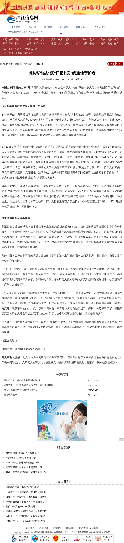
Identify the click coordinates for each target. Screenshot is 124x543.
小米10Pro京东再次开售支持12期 (22, 462)
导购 (11, 43)
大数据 (19, 53)
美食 (103, 39)
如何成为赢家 (10, 394)
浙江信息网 (20, 64)
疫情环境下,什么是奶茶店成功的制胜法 (25, 521)
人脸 (60, 43)
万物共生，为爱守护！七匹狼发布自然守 (26, 497)
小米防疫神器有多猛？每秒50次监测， (25, 501)
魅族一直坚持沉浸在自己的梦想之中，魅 (26, 472)
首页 (4, 39)
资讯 (11, 39)
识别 (67, 43)
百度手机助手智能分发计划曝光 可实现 (25, 516)
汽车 (53, 39)
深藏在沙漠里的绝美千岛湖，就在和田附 (26, 511)
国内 (17, 39)
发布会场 (28, 49)
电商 (110, 43)
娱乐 (29, 43)
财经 (5, 43)
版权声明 (83, 528)
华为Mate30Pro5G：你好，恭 (21, 457)
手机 (91, 43)
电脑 (85, 43)
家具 (60, 39)
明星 (35, 39)
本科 (42, 43)
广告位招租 (99, 27)
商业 (11, 53)
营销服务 (57, 528)
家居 (53, 43)
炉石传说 (64, 27)
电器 (67, 39)
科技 (29, 39)
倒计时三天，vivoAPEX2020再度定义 (22, 380)
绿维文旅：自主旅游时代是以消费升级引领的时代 (28, 385)
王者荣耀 (15, 27)
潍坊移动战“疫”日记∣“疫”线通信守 (22, 453)
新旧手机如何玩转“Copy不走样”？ (21, 390)
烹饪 (91, 39)
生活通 (18, 49)
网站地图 (93, 528)
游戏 (78, 43)
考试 (35, 43)
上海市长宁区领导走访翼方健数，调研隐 (26, 492)
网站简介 (30, 528)
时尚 (3, 49)
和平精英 (48, 27)
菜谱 (85, 39)
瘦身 (116, 39)
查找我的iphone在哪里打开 (30, 349)
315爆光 (28, 53)
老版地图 (70, 528)
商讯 (103, 43)
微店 (116, 43)
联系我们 (43, 528)
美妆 (110, 39)
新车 (17, 43)
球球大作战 (81, 27)
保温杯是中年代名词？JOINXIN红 (23, 487)
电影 (42, 39)
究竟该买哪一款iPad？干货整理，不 (24, 467)
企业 (78, 39)
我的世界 (32, 27)
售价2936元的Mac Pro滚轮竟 (20, 506)
